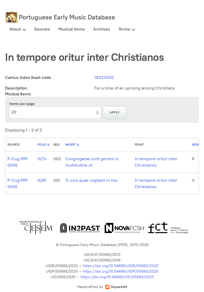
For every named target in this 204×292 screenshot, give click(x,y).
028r (41, 180)
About (15, 29)
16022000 (104, 77)
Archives (101, 29)
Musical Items (71, 29)
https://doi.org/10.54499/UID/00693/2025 (117, 277)
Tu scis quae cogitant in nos (91, 180)
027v (42, 158)
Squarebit (116, 287)
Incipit (70, 144)
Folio (41, 144)
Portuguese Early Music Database (67, 17)
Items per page (22, 103)
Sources (42, 29)
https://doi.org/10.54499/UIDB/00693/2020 (121, 266)
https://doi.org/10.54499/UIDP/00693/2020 (120, 271)
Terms (124, 29)
